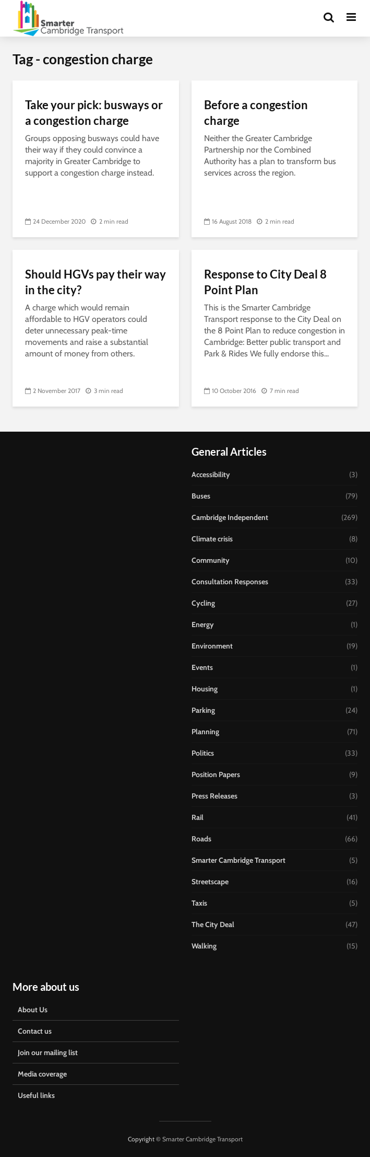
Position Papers (216, 774)
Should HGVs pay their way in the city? (95, 282)
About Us (32, 1009)
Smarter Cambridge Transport (238, 860)
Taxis (199, 903)
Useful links (36, 1095)
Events (202, 667)
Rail (198, 817)
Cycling (203, 603)
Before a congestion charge (256, 113)
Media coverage (42, 1074)
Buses (201, 496)
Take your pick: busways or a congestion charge (94, 113)
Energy (203, 624)
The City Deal (213, 924)
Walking (204, 946)
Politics (203, 753)
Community (211, 560)
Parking (203, 710)
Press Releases (214, 796)
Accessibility (211, 474)
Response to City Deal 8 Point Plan (265, 282)
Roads (201, 838)
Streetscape (210, 881)
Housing (205, 688)
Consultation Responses (230, 581)
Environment (212, 646)
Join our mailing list (48, 1052)
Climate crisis (212, 538)
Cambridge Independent (230, 517)
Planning (205, 731)
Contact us (35, 1031)
